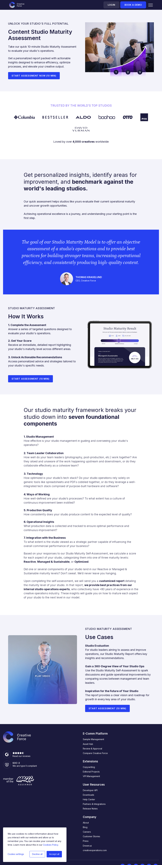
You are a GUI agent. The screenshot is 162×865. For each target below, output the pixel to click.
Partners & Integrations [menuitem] (94, 804)
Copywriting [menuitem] (89, 767)
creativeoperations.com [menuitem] (95, 850)
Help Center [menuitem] (89, 799)
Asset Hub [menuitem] (88, 744)
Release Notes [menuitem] (90, 808)
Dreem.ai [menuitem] (87, 845)
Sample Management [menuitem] (93, 739)
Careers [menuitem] (87, 831)
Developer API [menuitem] (90, 790)
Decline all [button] (37, 854)
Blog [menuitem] (85, 827)
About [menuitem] (86, 822)
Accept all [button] (54, 854)
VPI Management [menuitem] (91, 776)
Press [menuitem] (85, 841)
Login (111, 5)
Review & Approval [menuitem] (92, 748)
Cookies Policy (50, 844)
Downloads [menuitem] (88, 795)
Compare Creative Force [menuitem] (95, 753)
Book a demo (133, 5)
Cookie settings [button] (16, 854)
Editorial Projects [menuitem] (91, 771)
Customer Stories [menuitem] (91, 836)
